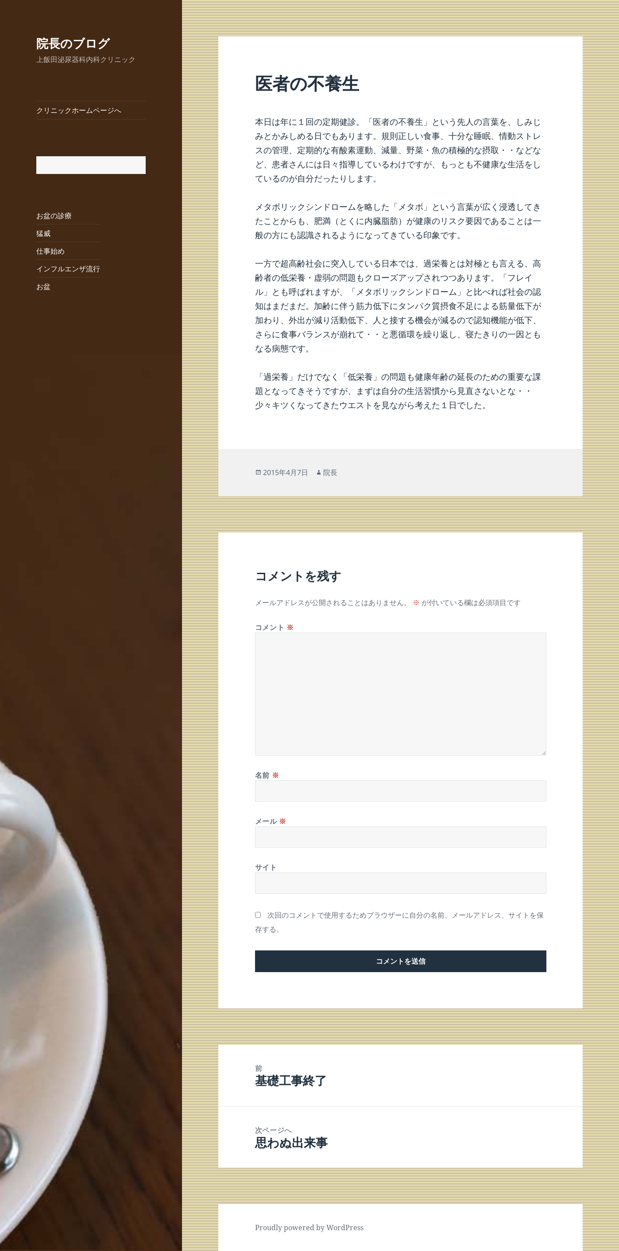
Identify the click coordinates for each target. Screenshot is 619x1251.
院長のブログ (73, 43)
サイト (266, 867)
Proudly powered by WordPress (309, 1227)
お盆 (43, 286)
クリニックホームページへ (78, 110)
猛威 (43, 233)
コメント (274, 627)
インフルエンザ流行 (68, 269)
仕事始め (50, 251)
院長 (330, 472)
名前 (267, 775)
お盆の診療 (54, 215)
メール (270, 821)
